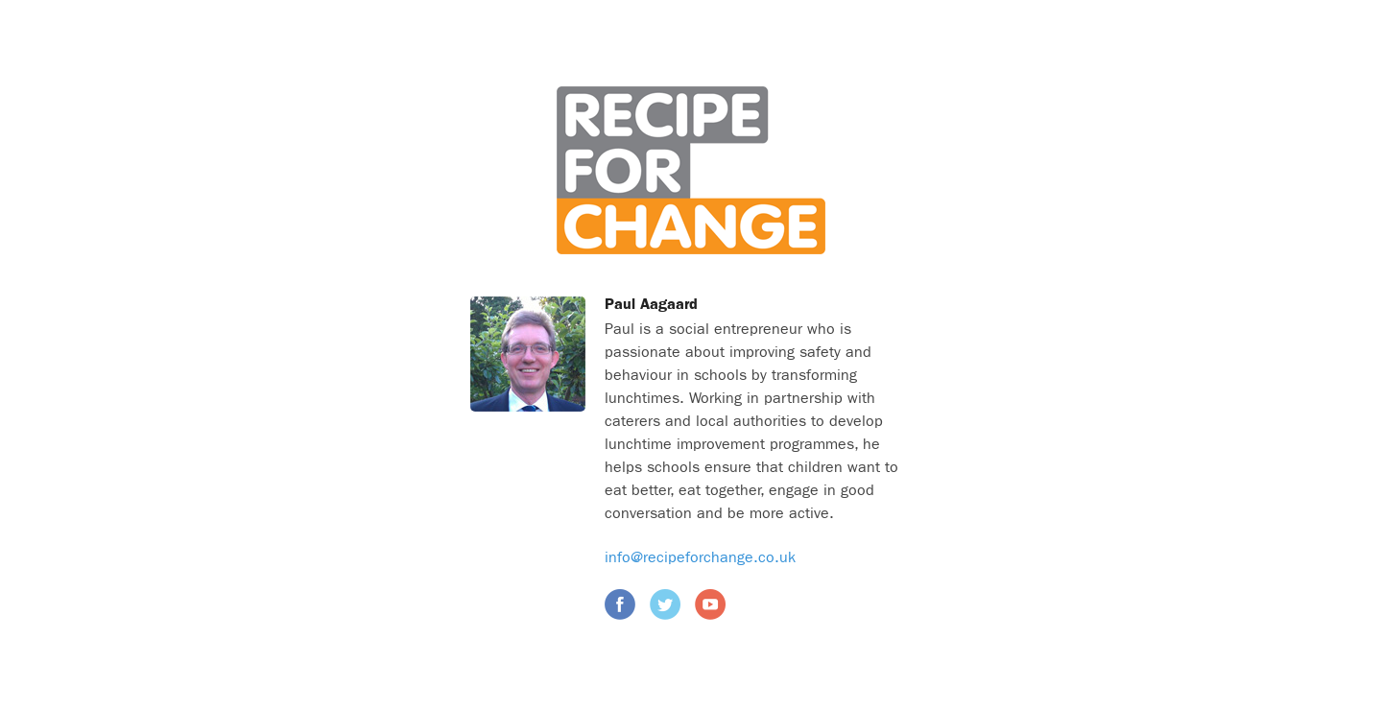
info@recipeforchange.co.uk (700, 557)
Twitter (665, 604)
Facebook (620, 604)
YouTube (710, 604)
